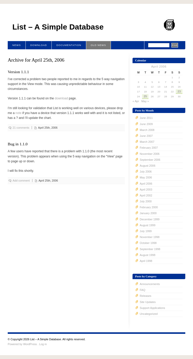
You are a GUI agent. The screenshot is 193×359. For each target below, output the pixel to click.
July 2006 (146, 171)
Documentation (68, 45)
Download (38, 45)
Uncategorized (149, 313)
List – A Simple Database (58, 27)
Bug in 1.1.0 (18, 144)
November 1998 (150, 237)
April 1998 (146, 260)
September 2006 (150, 159)
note (18, 113)
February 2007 (149, 147)
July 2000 (146, 201)
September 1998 (150, 249)
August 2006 (147, 165)
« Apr (136, 101)
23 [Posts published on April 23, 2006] (179, 91)
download (61, 98)
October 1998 (148, 242)
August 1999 (147, 225)
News (16, 45)
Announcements (150, 284)
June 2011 (146, 117)
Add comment (21, 180)
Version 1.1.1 (18, 72)
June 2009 (146, 124)
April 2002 (146, 195)
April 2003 (146, 189)
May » (145, 101)
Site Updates (148, 302)
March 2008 (147, 129)
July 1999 (146, 231)
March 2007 (147, 141)
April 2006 (146, 183)
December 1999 (150, 219)
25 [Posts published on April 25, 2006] (145, 96)
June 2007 (146, 135)
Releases (145, 295)
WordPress (30, 344)
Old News (98, 45)
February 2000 (149, 207)
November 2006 (150, 153)
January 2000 (148, 213)
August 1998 (147, 255)
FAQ (142, 289)
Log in (43, 344)
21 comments (21, 127)
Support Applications (152, 307)
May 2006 (146, 177)
